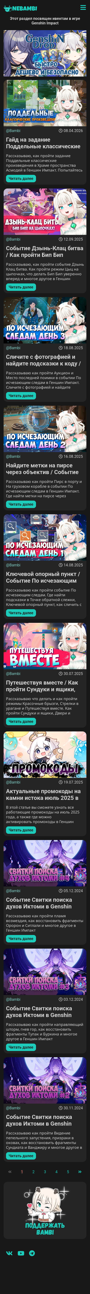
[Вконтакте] (9, 1253)
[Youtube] (21, 1253)
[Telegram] (32, 1253)
